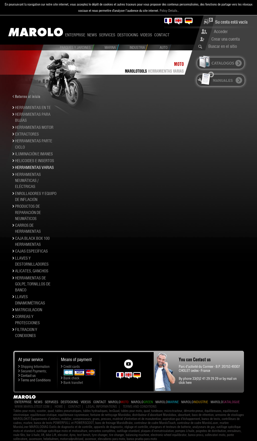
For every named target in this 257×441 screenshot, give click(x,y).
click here (185, 382)
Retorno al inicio (27, 96)
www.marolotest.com (32, 406)
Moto (179, 64)
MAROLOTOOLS (136, 71)
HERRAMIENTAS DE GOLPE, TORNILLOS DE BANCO (32, 284)
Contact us (28, 375)
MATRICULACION (28, 309)
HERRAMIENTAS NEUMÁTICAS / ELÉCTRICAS (28, 180)
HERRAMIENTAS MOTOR (34, 127)
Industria (137, 47)
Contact (161, 35)
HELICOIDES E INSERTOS (34, 160)
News (92, 35)
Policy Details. (169, 10)
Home (59, 406)
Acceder (221, 31)
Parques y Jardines (75, 47)
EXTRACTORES (27, 134)
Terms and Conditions (36, 380)
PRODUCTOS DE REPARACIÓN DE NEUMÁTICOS (28, 212)
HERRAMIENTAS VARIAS (166, 71)
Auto (163, 47)
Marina (110, 47)
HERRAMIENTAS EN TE (33, 107)
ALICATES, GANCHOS (31, 271)
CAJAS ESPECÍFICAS (31, 251)
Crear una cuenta (225, 39)
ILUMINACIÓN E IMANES (34, 154)
